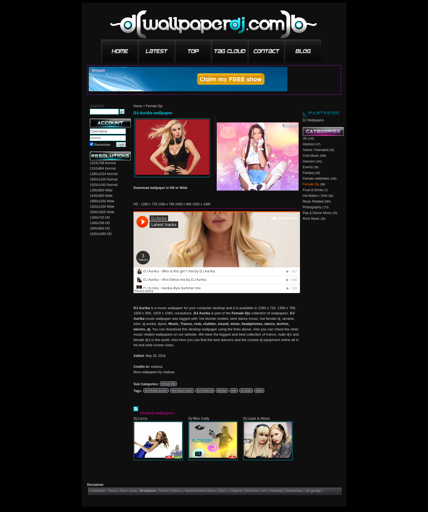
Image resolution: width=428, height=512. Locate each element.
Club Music (311, 156)
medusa (156, 367)
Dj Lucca (140, 418)
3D (305, 138)
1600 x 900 (183, 204)
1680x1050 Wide (102, 201)
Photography (312, 207)
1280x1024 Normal (103, 174)
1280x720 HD (100, 217)
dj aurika (246, 390)
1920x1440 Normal (103, 185)
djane (259, 390)
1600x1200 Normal (103, 179)
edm (233, 390)
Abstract (309, 144)
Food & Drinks (313, 190)
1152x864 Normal (103, 168)
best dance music (182, 390)
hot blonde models (156, 390)
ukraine (222, 390)
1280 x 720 (149, 204)
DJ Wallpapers (313, 120)
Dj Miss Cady (198, 418)
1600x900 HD (100, 228)
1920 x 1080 (201, 204)
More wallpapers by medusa (153, 372)
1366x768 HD (100, 223)
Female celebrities (316, 178)
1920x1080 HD (101, 234)
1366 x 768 (166, 204)
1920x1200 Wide (102, 207)
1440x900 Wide (101, 196)
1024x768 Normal (103, 163)
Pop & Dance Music (317, 213)
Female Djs (154, 106)
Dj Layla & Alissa (256, 418)
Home (137, 106)
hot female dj (205, 390)
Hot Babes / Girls (315, 196)
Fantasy (308, 173)
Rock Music (311, 219)
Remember (102, 145)
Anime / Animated (315, 150)
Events (308, 167)
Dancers (309, 161)
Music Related (313, 201)
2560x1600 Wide (102, 212)
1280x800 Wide (101, 190)
